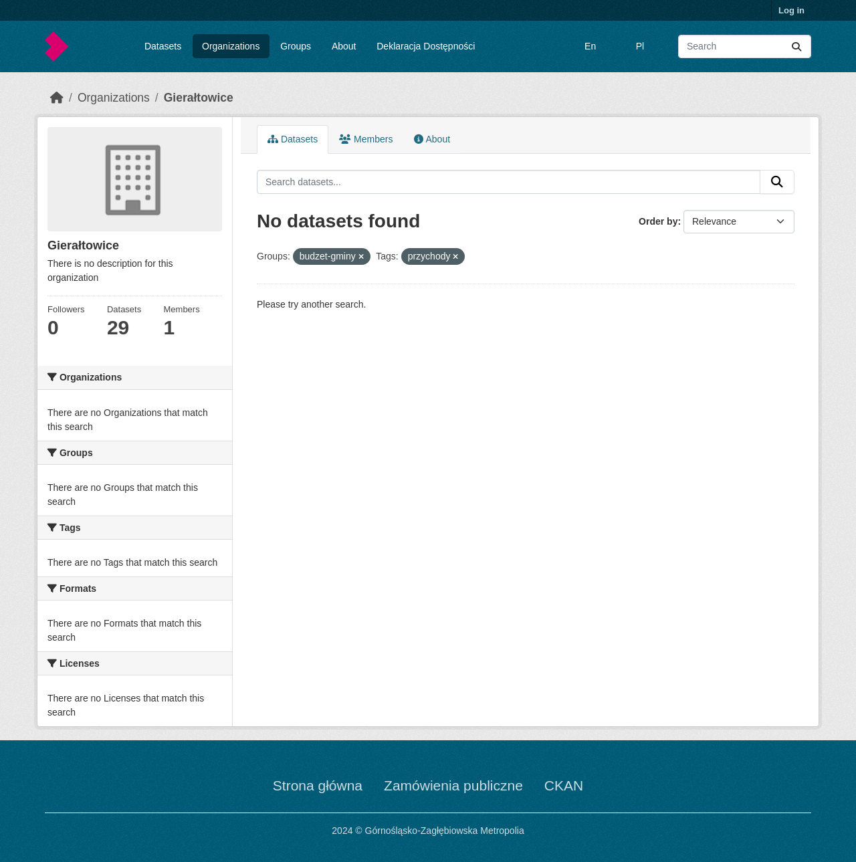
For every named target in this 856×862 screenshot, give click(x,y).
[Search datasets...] (744, 46)
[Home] (57, 97)
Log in (791, 10)
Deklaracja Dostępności (426, 46)
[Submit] (796, 46)
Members (366, 139)
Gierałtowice (198, 97)
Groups (295, 46)
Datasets (162, 46)
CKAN (563, 785)
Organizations (230, 46)
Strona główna (317, 785)
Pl (640, 46)
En (590, 46)
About (344, 46)
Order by (658, 221)
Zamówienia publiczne (453, 785)
